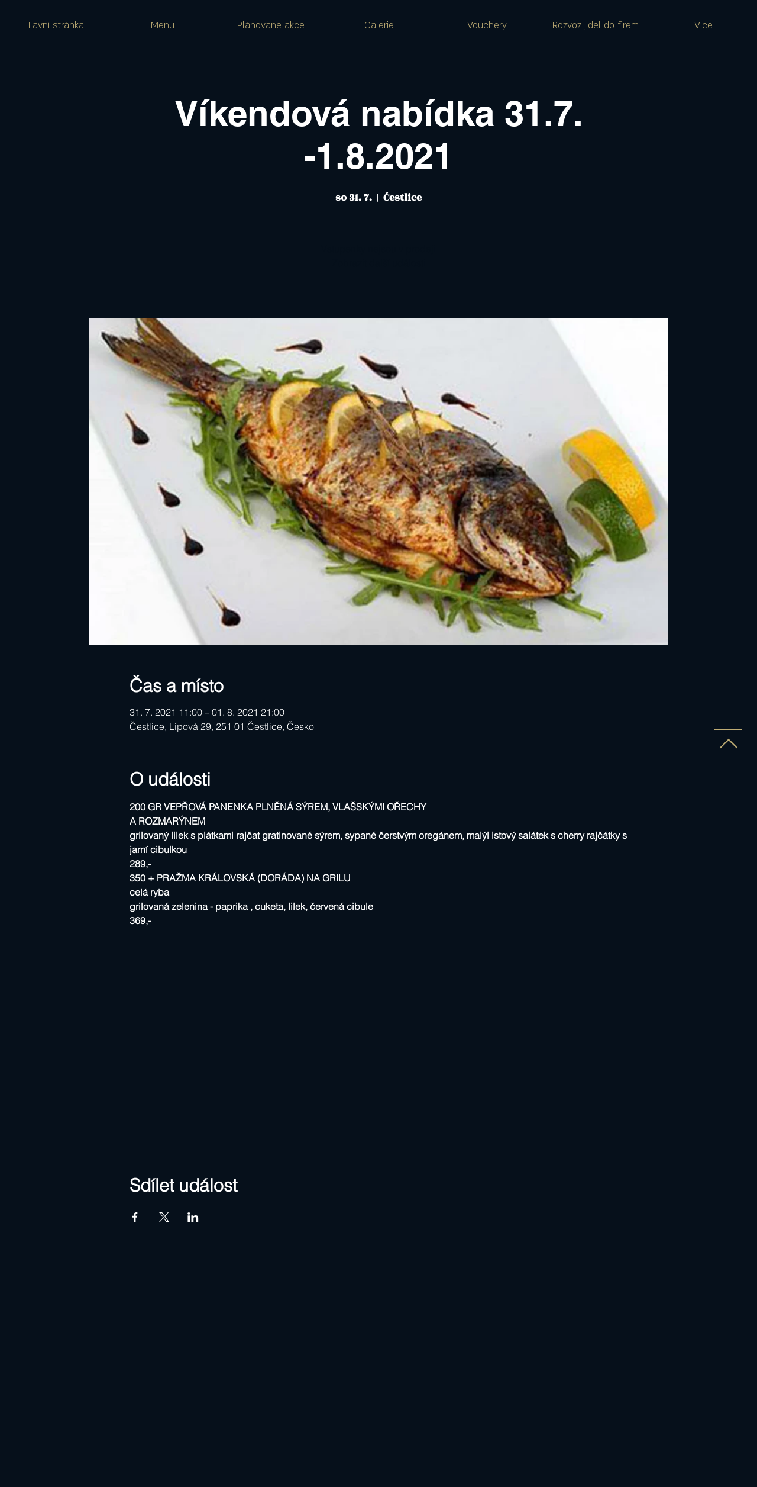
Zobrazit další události (379, 263)
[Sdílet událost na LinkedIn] (193, 1217)
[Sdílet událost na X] (164, 1217)
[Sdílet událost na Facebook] (135, 1217)
